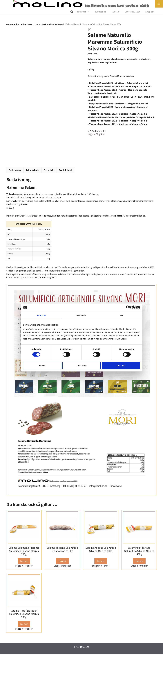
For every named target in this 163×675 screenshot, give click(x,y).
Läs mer (24, 581)
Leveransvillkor (132, 11)
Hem (8, 24)
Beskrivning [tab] (15, 190)
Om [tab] (121, 315)
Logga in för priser (96, 134)
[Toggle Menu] (159, 4)
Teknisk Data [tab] (32, 190)
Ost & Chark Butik (43, 24)
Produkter (84, 12)
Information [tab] (81, 315)
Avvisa (42, 365)
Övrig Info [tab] (49, 190)
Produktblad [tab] (65, 190)
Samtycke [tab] (41, 315)
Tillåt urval (82, 365)
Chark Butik (59, 24)
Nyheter (115, 11)
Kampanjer (100, 11)
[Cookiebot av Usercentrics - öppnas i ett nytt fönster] (128, 308)
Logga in (149, 11)
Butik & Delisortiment (22, 24)
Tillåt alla (121, 365)
